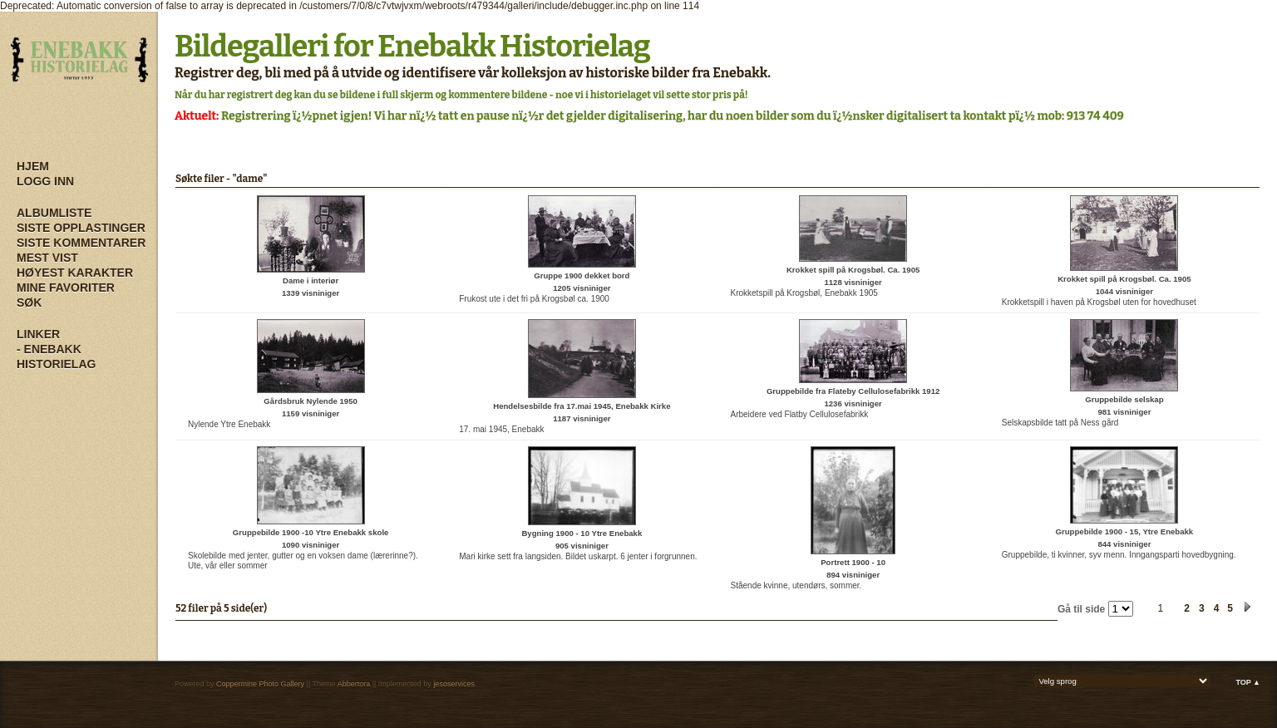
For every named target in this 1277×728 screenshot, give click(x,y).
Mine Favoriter (66, 287)
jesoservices (454, 684)
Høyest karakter (75, 272)
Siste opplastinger (81, 227)
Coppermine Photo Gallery (260, 684)
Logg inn (45, 181)
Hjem (33, 166)
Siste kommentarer (81, 242)
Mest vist (47, 257)
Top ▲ (1247, 682)
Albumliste (54, 212)
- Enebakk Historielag (56, 356)
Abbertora (354, 684)
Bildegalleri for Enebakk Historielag (412, 46)
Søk (29, 302)
